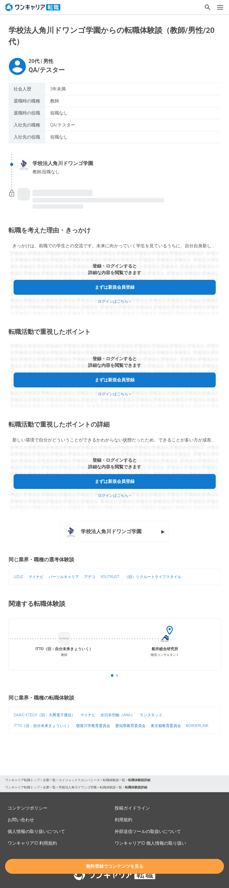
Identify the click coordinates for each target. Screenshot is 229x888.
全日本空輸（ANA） (117, 715)
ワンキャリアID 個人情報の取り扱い (150, 843)
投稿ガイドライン (132, 808)
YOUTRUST (109, 577)
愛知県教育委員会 (130, 726)
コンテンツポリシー (27, 808)
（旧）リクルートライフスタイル (152, 577)
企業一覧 (49, 780)
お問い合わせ (21, 819)
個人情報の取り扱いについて (36, 831)
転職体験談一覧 (114, 780)
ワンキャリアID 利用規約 (32, 843)
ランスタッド (151, 715)
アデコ (89, 577)
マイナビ (36, 577)
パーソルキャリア (64, 577)
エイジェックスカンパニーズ (79, 780)
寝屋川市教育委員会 (93, 726)
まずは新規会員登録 (115, 287)
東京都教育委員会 (166, 726)
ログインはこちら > (114, 301)
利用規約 (123, 819)
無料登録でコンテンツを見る (114, 866)
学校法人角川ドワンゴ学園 (78, 787)
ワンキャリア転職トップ (22, 780)
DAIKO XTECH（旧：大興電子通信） (44, 715)
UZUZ (18, 577)
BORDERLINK (197, 726)
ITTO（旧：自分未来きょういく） (42, 726)
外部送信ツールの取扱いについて (148, 831)
